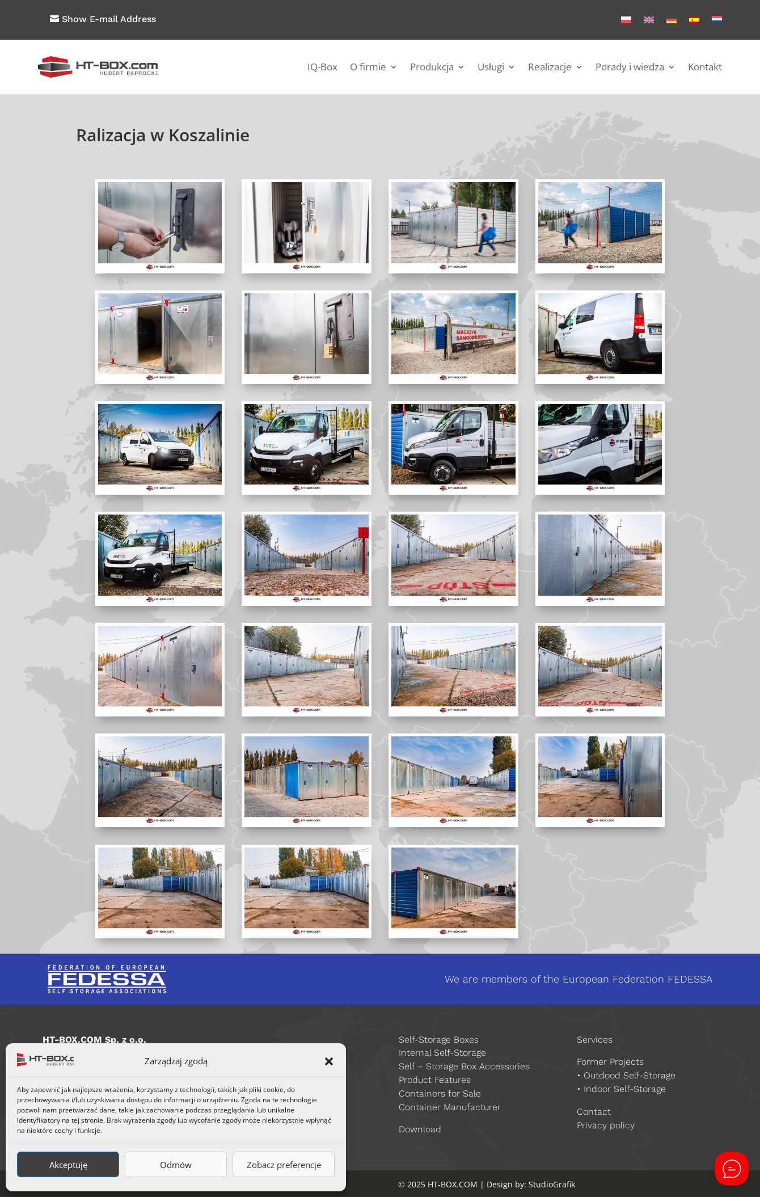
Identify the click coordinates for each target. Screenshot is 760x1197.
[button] (329, 1061)
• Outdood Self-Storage (626, 1075)
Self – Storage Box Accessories (464, 1066)
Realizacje (550, 66)
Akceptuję (68, 1164)
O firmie (368, 66)
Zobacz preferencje (284, 1164)
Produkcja (432, 66)
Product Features (435, 1079)
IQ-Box (322, 66)
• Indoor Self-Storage (621, 1089)
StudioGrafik (552, 1184)
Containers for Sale (440, 1093)
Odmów (176, 1164)
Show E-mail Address (109, 19)
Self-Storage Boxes (439, 1039)
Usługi (491, 66)
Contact (594, 1111)
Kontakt (705, 66)
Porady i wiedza (630, 66)
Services (595, 1039)
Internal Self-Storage (442, 1052)
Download (420, 1129)
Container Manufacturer (450, 1107)
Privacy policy (606, 1125)
